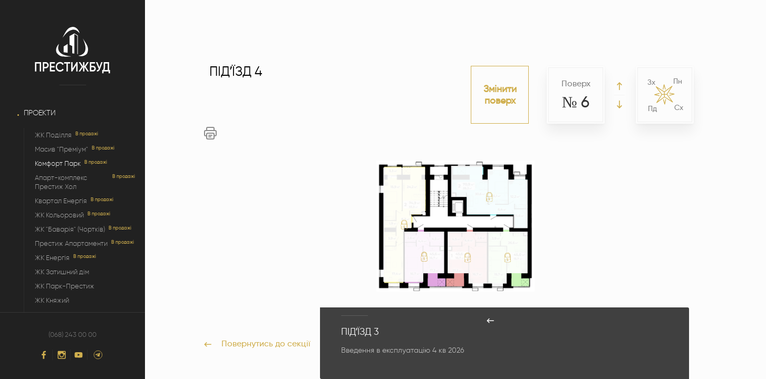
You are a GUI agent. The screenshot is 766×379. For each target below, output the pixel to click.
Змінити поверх (500, 94)
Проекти (40, 113)
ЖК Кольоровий (59, 215)
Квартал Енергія (61, 201)
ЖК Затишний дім (62, 272)
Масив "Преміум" (61, 149)
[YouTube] (78, 355)
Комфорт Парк (58, 163)
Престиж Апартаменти (71, 243)
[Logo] (72, 50)
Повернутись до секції (257, 343)
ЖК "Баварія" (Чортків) (70, 229)
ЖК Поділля (53, 135)
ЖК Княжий (52, 300)
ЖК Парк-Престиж (64, 286)
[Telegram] (98, 355)
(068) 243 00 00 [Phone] (72, 334)
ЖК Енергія (52, 258)
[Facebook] (44, 355)
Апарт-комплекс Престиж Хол (61, 182)
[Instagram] (61, 355)
